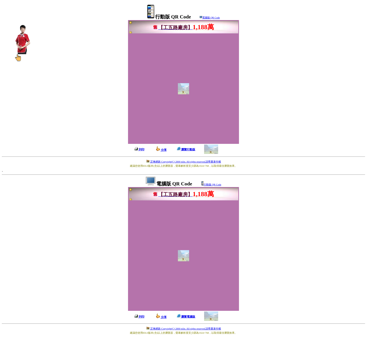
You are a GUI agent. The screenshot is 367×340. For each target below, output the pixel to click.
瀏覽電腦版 (186, 316)
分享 (161, 150)
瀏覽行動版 (186, 149)
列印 (139, 149)
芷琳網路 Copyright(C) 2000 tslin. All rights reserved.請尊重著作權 (183, 161)
